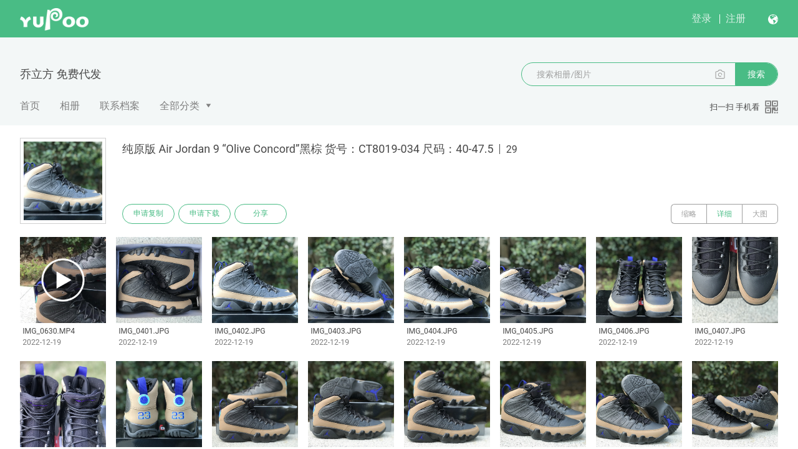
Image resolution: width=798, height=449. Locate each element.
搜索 (756, 74)
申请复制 (148, 214)
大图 (759, 214)
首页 (30, 106)
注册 (736, 18)
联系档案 (120, 106)
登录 (701, 18)
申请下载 (204, 214)
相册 (70, 106)
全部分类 (180, 106)
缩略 (688, 214)
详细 (724, 214)
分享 (260, 214)
